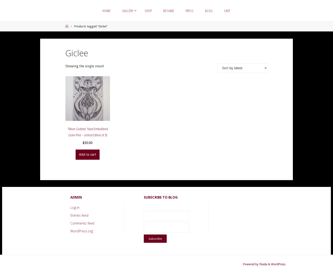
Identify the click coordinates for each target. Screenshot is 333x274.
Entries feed (79, 215)
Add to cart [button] (87, 155)
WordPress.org (81, 231)
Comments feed (82, 223)
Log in (74, 207)
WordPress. (278, 264)
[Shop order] (243, 68)
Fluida (262, 264)
